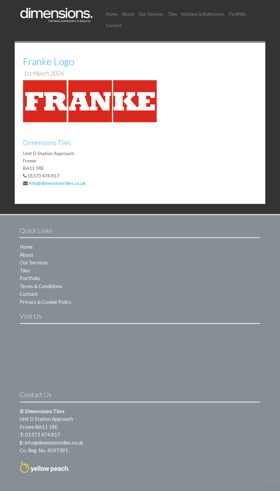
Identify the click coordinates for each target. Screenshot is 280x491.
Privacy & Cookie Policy (46, 302)
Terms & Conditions (41, 286)
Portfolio (237, 14)
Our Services (151, 14)
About (128, 14)
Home (112, 14)
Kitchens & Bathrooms (203, 14)
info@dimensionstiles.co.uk (57, 183)
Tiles (172, 14)
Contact (114, 25)
